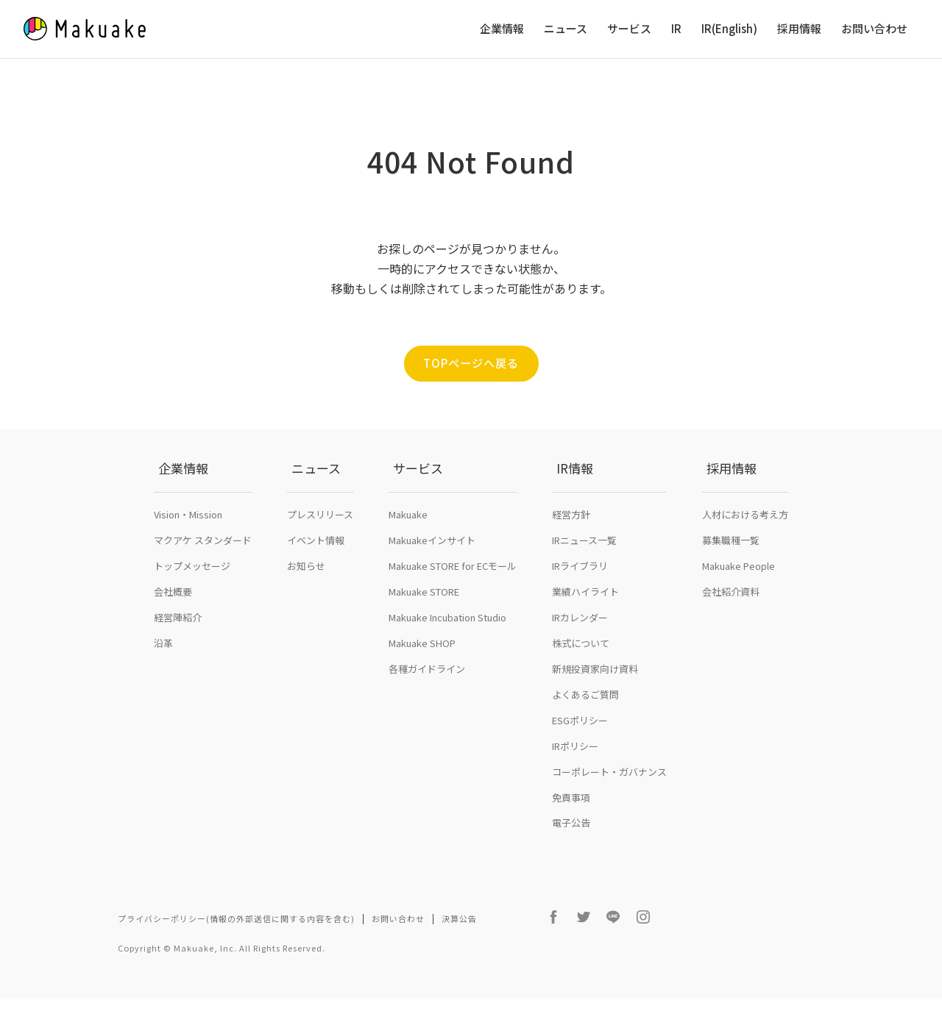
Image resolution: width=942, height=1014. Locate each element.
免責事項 (571, 825)
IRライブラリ (580, 594)
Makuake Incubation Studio (447, 646)
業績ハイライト (585, 620)
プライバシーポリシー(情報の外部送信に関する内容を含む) (236, 947)
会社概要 (173, 620)
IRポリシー (575, 775)
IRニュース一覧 (584, 569)
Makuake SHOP (422, 672)
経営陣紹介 (178, 646)
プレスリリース (320, 543)
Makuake (408, 543)
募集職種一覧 (730, 569)
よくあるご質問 (585, 723)
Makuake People (738, 594)
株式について (580, 672)
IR (676, 29)
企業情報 (502, 29)
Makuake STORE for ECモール (453, 594)
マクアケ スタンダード (203, 569)
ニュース (565, 29)
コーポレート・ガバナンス (609, 800)
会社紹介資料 (730, 620)
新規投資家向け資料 (595, 697)
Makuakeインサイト (432, 569)
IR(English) (729, 29)
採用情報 (799, 29)
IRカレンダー (580, 646)
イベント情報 (315, 569)
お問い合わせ (874, 29)
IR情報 (570, 511)
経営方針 (571, 543)
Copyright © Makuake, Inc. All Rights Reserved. (221, 962)
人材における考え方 (745, 543)
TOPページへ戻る (471, 363)
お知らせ (306, 594)
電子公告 (571, 851)
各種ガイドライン (427, 697)
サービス (629, 29)
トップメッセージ (192, 594)
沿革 (163, 672)
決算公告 (459, 947)
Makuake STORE (424, 620)
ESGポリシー (580, 749)
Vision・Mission (188, 543)
